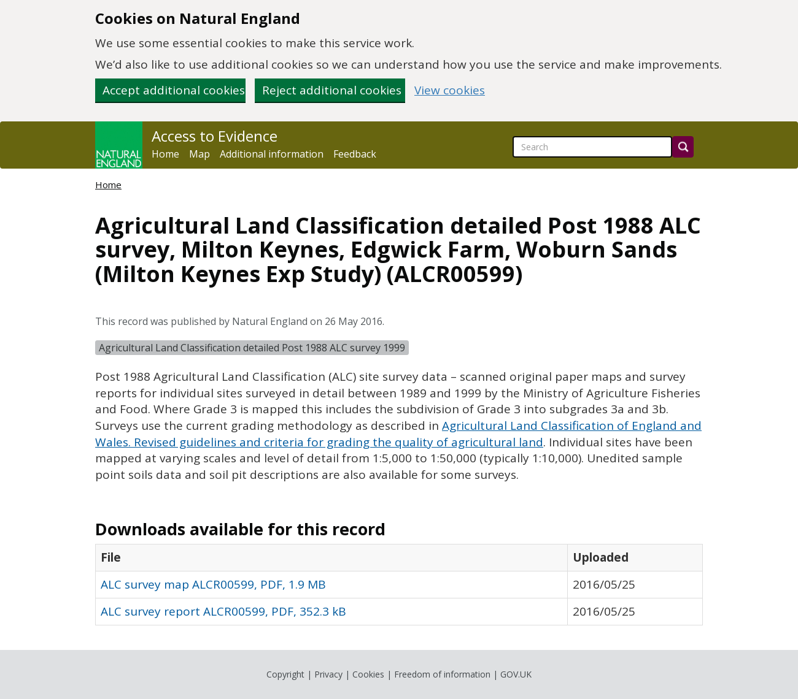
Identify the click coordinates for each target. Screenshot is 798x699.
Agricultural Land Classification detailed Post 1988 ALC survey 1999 (252, 347)
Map (199, 154)
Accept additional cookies (174, 90)
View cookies (449, 90)
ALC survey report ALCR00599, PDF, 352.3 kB (223, 611)
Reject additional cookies (331, 90)
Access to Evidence (214, 136)
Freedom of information (442, 674)
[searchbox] (592, 147)
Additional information (271, 154)
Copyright (285, 674)
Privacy (328, 674)
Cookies (368, 674)
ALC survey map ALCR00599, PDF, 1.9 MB (213, 584)
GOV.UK (516, 674)
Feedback (354, 154)
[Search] (683, 147)
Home (165, 154)
